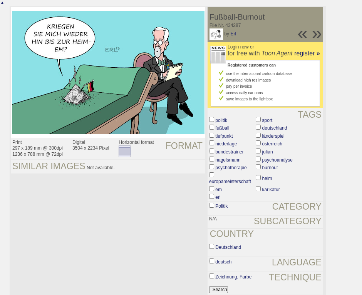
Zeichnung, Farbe (233, 277)
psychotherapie (230, 167)
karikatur (271, 189)
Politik (221, 206)
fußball (222, 128)
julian (267, 152)
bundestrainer (229, 152)
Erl (233, 34)
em (218, 189)
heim (267, 178)
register (307, 53)
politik (221, 120)
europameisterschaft (230, 181)
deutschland (274, 128)
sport (267, 120)
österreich (272, 144)
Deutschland (228, 247)
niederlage (226, 144)
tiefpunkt (224, 136)
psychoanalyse (277, 160)
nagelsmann (227, 160)
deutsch (223, 262)
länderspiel (273, 136)
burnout (270, 167)
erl (217, 197)
